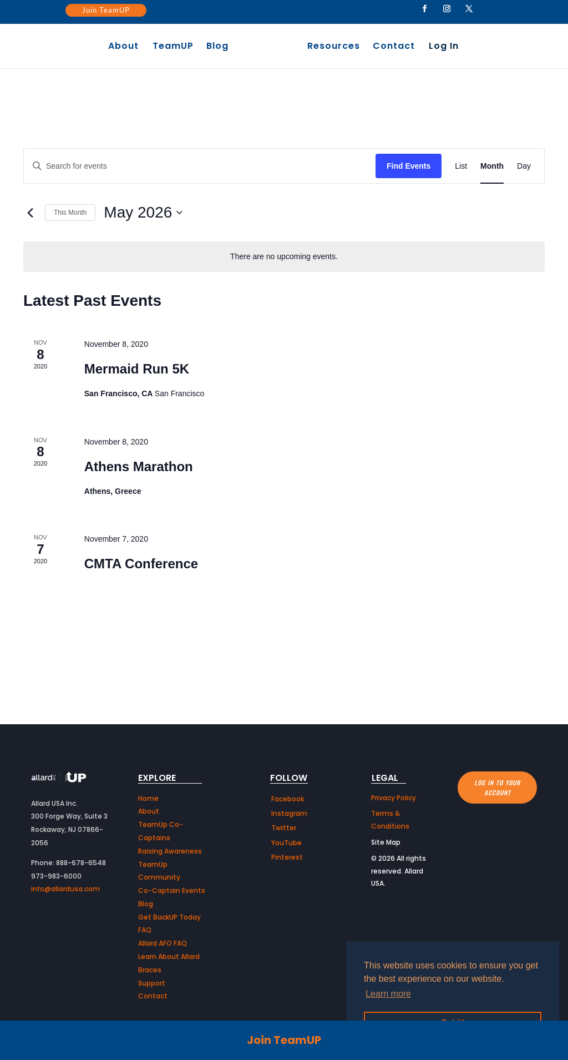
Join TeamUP (106, 10)
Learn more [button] (388, 993)
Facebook (287, 799)
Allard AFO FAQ (162, 943)
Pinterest (287, 857)
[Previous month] (30, 212)
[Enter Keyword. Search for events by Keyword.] (200, 166)
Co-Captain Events (171, 890)
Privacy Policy (393, 797)
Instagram (289, 813)
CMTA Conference (141, 563)
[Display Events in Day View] (524, 166)
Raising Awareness (170, 851)
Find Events (408, 165)
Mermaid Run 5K (136, 368)
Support (151, 983)
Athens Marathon (138, 466)
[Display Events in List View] (461, 166)
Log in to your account (497, 787)
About (126, 47)
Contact (391, 47)
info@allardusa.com (65, 889)
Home (148, 798)
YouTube (286, 842)
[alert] (284, 256)
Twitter (283, 827)
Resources (331, 47)
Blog (220, 47)
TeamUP (175, 47)
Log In (441, 47)
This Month (70, 212)
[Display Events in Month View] (492, 166)
